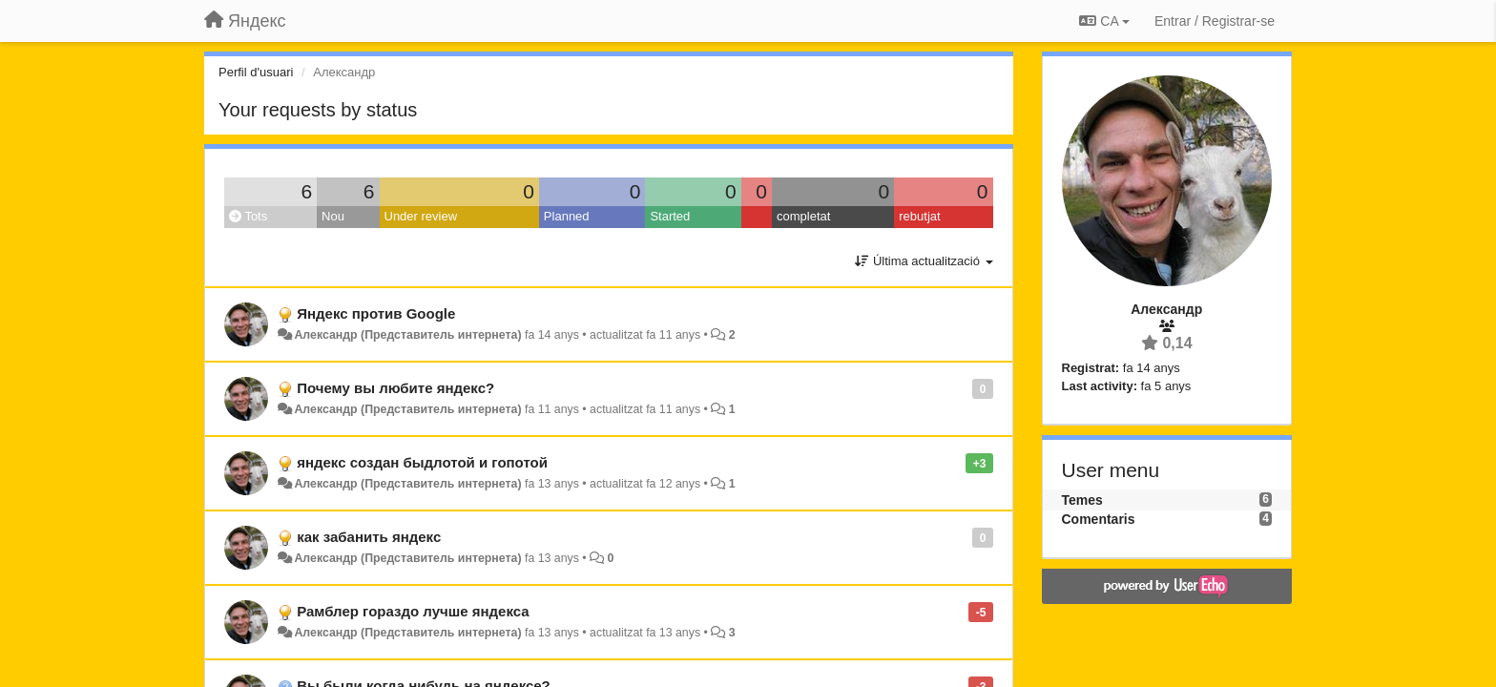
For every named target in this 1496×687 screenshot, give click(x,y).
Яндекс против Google (376, 313)
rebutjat (919, 216)
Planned (567, 216)
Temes (1082, 500)
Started (670, 216)
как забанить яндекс (369, 537)
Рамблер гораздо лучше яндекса (413, 611)
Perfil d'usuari (255, 72)
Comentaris (1098, 519)
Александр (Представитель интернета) (407, 335)
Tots (248, 216)
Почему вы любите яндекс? (395, 388)
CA (1104, 21)
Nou (333, 216)
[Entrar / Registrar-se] (1214, 21)
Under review (421, 216)
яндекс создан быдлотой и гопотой (422, 462)
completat (803, 216)
